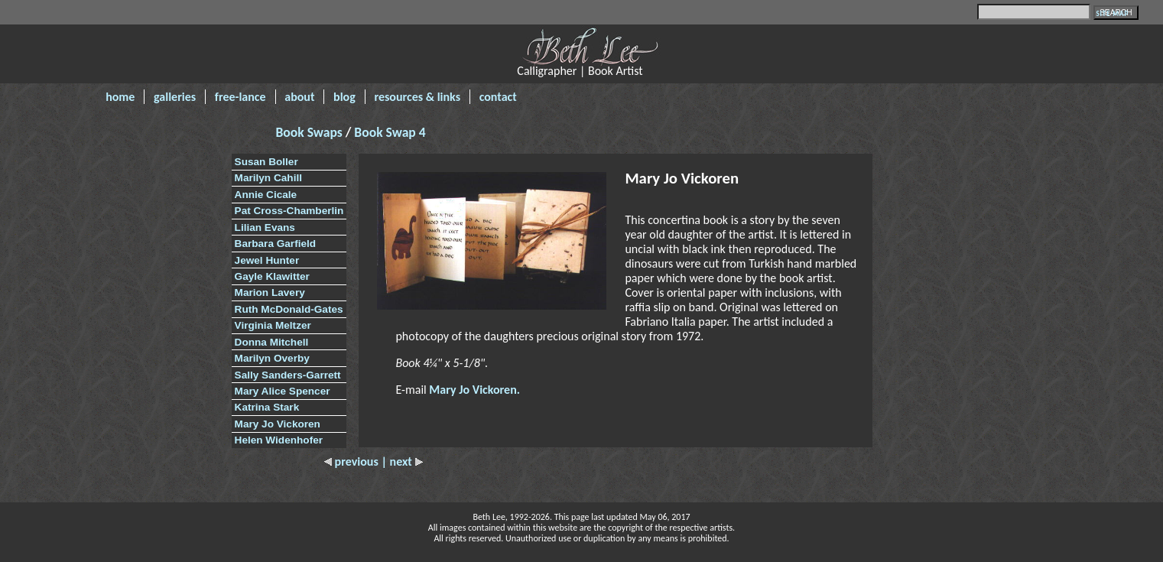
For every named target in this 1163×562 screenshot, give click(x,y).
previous (352, 461)
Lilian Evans (265, 227)
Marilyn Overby (272, 358)
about (299, 96)
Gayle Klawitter (272, 276)
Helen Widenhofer (279, 440)
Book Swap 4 (389, 132)
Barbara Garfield (276, 243)
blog (344, 96)
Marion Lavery (270, 292)
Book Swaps (311, 132)
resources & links (417, 96)
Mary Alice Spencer (282, 391)
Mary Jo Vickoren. (474, 389)
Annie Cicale (266, 194)
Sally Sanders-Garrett (288, 375)
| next (401, 461)
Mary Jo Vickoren (277, 424)
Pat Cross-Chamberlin (289, 210)
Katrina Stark (267, 407)
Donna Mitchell (272, 342)
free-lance (240, 96)
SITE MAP (1112, 13)
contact (498, 96)
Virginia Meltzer (273, 325)
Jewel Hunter (267, 260)
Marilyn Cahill (268, 178)
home (120, 96)
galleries (175, 96)
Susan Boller (266, 161)
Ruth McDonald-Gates (289, 309)
